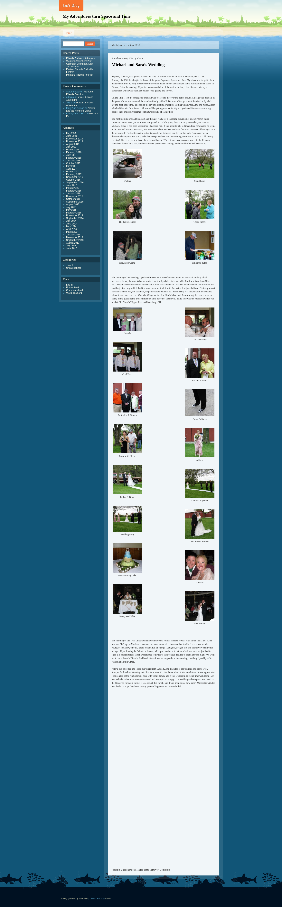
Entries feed (72, 287)
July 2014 (71, 221)
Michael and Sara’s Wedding (138, 64)
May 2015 (71, 210)
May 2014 (71, 226)
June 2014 (71, 223)
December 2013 (74, 237)
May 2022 (71, 133)
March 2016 (72, 188)
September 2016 (75, 182)
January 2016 (73, 193)
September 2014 (75, 218)
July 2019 (71, 147)
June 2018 (71, 155)
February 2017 (73, 174)
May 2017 (71, 166)
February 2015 (73, 212)
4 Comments (164, 869)
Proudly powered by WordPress (74, 898)
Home (68, 32)
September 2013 (75, 240)
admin (140, 58)
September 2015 (75, 201)
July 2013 (71, 245)
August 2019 (72, 144)
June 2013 (71, 248)
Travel (69, 265)
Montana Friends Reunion (79, 74)
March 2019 (72, 149)
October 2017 (73, 163)
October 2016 (73, 179)
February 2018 (73, 157)
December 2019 (74, 138)
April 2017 (71, 168)
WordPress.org (74, 293)
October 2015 (73, 199)
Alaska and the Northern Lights (80, 109)
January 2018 (73, 160)
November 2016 (74, 177)
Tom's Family (150, 869)
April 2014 (71, 229)
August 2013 (72, 242)
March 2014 (72, 232)
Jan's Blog (71, 5)
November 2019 (74, 141)
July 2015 (71, 207)
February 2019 (73, 152)
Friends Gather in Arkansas (80, 58)
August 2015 (72, 204)
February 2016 (73, 190)
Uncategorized (128, 869)
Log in (69, 284)
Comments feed (74, 290)
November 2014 (74, 215)
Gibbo (108, 898)
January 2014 (73, 234)
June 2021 (71, 136)
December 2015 (74, 196)
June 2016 (71, 185)
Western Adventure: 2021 (79, 61)
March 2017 (72, 171)
